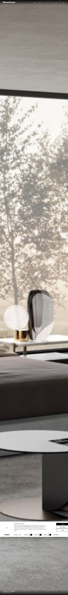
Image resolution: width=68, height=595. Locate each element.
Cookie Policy (28, 584)
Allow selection (56, 585)
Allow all (56, 582)
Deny (56, 588)
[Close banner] (66, 581)
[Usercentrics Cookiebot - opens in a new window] (7, 593)
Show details (55, 592)
